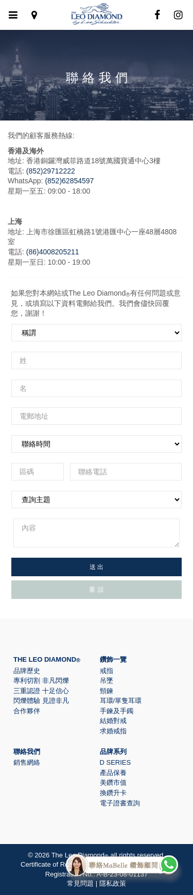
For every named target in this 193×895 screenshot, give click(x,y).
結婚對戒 (113, 721)
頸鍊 (106, 691)
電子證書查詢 (120, 803)
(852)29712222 (50, 171)
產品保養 (113, 773)
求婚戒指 (113, 731)
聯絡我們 (26, 751)
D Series (115, 762)
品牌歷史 (26, 671)
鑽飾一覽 (113, 659)
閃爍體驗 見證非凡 (41, 700)
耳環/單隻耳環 (121, 700)
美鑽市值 (113, 782)
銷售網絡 (26, 762)
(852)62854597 (69, 181)
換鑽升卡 (113, 793)
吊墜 (106, 680)
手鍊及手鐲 (116, 711)
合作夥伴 (26, 711)
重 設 (96, 589)
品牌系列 (113, 751)
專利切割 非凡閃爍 (41, 680)
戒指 (106, 671)
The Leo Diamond (46, 659)
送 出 (96, 567)
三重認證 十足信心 (41, 691)
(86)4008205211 (52, 252)
